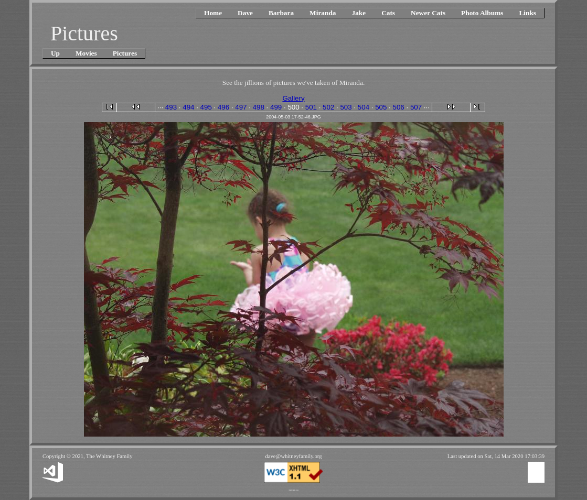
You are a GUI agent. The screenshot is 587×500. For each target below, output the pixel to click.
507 (416, 107)
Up (55, 53)
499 (276, 107)
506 (398, 107)
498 (258, 107)
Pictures (125, 53)
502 (328, 107)
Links (527, 13)
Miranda (322, 13)
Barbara (281, 13)
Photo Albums (482, 13)
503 (345, 107)
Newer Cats (428, 13)
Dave (245, 13)
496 (223, 107)
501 (311, 107)
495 (206, 107)
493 (171, 107)
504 (363, 107)
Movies (86, 53)
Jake (358, 13)
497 (241, 107)
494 (188, 107)
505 (381, 107)
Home (213, 13)
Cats (388, 13)
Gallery (293, 98)
